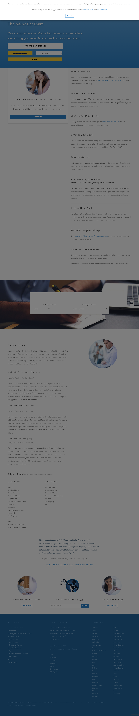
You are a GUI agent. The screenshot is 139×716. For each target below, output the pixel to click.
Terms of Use (102, 9)
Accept (69, 15)
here (129, 3)
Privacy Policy (88, 9)
